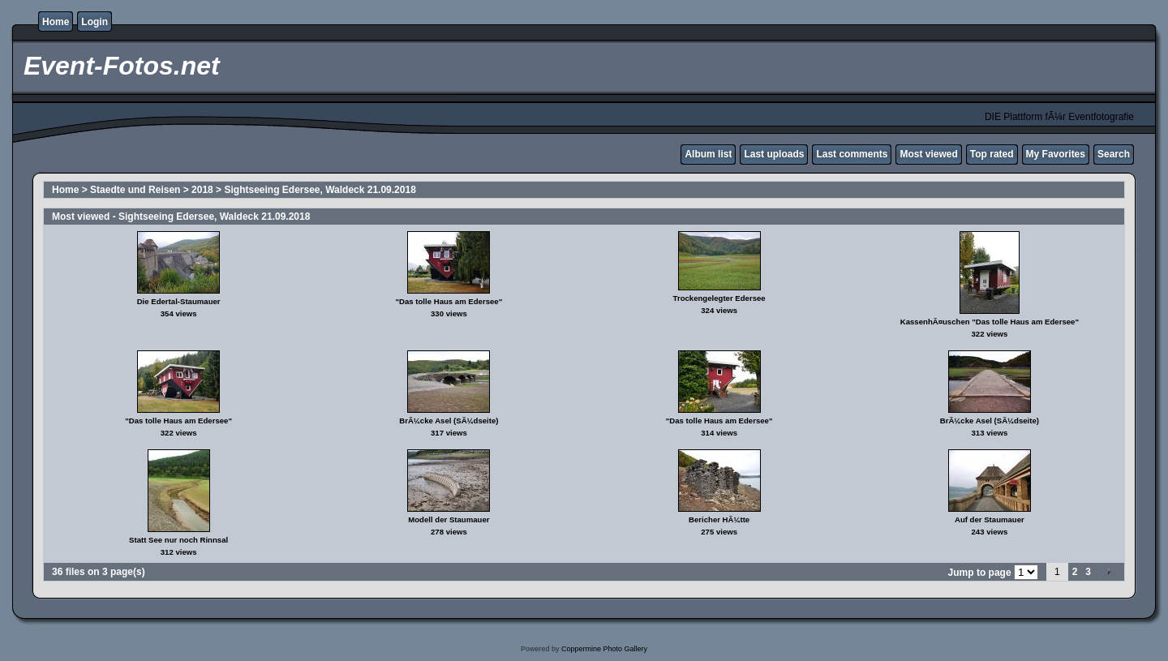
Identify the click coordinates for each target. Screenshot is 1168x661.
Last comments (851, 154)
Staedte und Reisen (135, 189)
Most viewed (928, 154)
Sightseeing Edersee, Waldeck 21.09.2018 (319, 189)
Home (55, 22)
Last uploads (774, 154)
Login (94, 22)
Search (1113, 154)
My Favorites (1055, 154)
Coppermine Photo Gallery (604, 649)
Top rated (992, 154)
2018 (202, 189)
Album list (708, 154)
